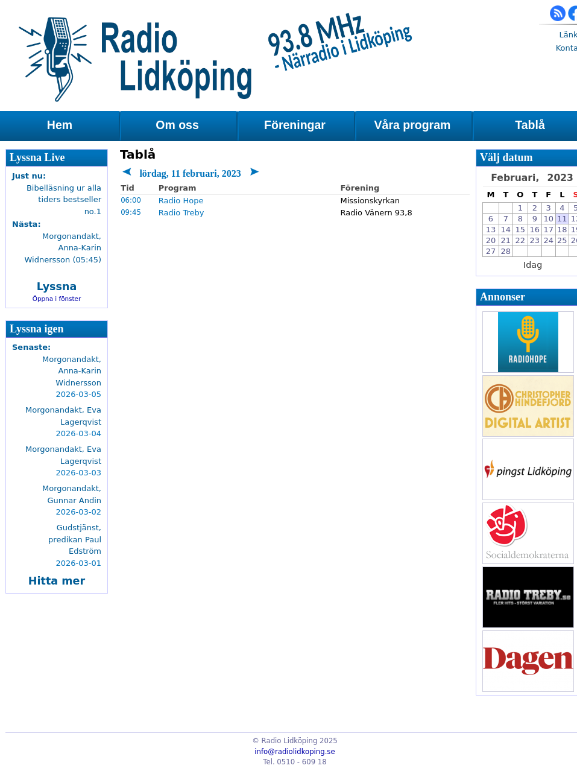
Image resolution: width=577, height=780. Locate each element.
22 (521, 240)
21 (506, 240)
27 (491, 251)
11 (562, 218)
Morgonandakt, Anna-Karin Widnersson (71, 371)
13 (491, 229)
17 (548, 229)
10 (548, 218)
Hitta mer (56, 581)
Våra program (412, 125)
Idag (532, 265)
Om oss (177, 125)
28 (506, 251)
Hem (59, 125)
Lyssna (57, 287)
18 (562, 229)
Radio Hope (181, 200)
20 (491, 240)
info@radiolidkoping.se (294, 751)
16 (535, 229)
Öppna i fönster (57, 298)
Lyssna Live (37, 157)
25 (562, 240)
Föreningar (295, 125)
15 (521, 229)
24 (548, 240)
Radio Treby (181, 212)
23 (535, 240)
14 (506, 229)
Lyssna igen (37, 329)
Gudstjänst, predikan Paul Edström (74, 539)
